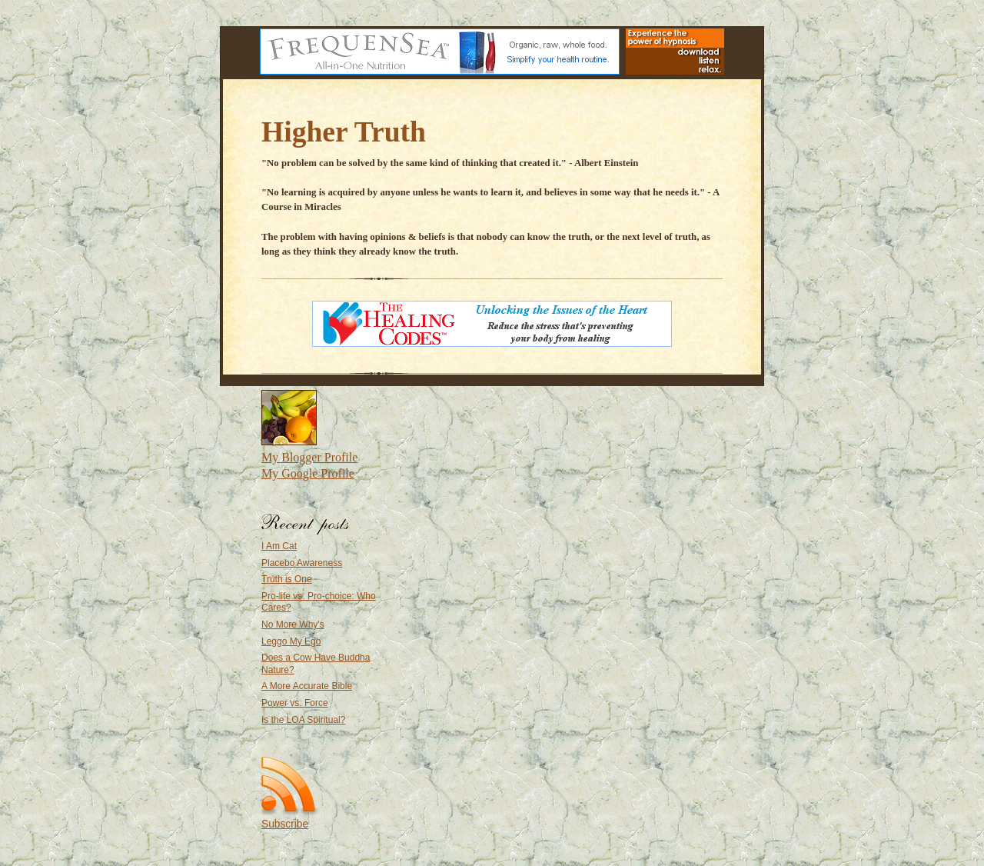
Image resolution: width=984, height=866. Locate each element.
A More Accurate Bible (306, 686)
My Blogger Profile (309, 457)
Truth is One (286, 579)
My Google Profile (307, 473)
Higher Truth (343, 132)
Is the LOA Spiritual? (303, 719)
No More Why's (292, 624)
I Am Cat (279, 546)
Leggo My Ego (291, 641)
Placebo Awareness (301, 563)
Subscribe (284, 824)
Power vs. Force (294, 703)
